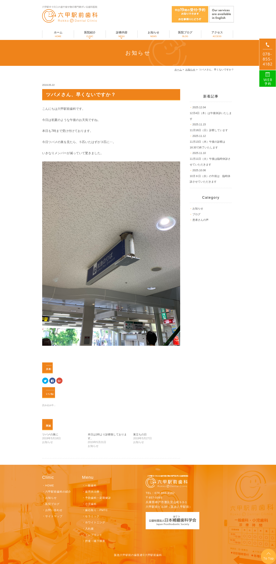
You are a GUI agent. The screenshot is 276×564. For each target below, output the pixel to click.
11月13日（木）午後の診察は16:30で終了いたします (207, 141)
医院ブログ (185, 34)
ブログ (196, 214)
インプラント (93, 534)
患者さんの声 (200, 219)
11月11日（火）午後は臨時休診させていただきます (210, 158)
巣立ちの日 (140, 434)
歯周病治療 (92, 491)
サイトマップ (53, 516)
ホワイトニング (95, 522)
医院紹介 (90, 34)
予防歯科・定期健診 (98, 497)
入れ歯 (89, 528)
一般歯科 (91, 485)
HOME (49, 485)
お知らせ (153, 34)
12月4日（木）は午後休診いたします (211, 113)
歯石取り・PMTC (96, 510)
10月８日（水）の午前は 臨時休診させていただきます (210, 176)
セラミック (92, 516)
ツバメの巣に (50, 434)
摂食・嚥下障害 (95, 540)
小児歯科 (91, 503)
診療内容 (121, 34)
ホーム (58, 34)
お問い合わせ (53, 510)
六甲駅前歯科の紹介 (58, 491)
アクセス (217, 34)
